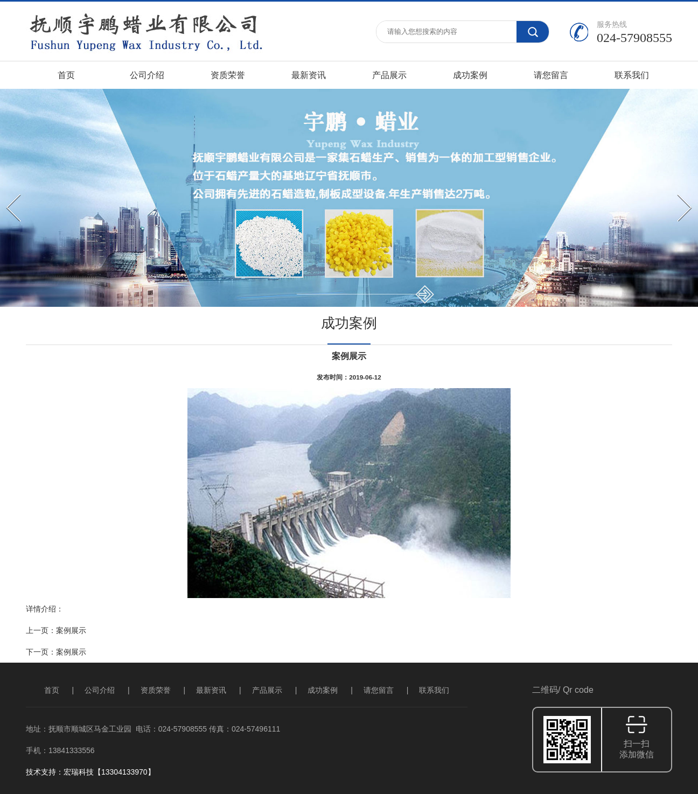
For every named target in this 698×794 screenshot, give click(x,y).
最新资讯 (308, 75)
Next (679, 192)
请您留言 (551, 75)
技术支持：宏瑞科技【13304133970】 (90, 772)
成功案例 (470, 75)
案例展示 (71, 630)
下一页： (41, 652)
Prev (8, 192)
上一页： (41, 630)
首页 (66, 75)
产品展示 (389, 75)
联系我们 (632, 75)
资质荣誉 (228, 75)
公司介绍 (147, 75)
